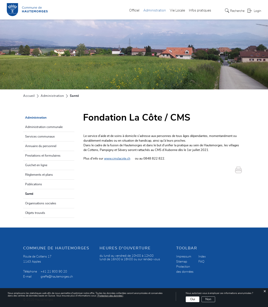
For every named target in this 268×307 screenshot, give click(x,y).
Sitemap (181, 261)
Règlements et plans (39, 174)
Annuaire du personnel (40, 146)
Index (202, 256)
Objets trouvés (35, 212)
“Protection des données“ (110, 296)
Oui (192, 299)
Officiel (134, 10)
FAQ (201, 261)
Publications (33, 184)
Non (208, 299)
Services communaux (40, 136)
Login (257, 10)
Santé (38, 193)
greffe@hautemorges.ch (57, 276)
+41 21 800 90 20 (54, 271)
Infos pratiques (200, 10)
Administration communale (44, 127)
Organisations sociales (40, 203)
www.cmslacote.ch (119, 158)
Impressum (183, 256)
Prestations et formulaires (42, 155)
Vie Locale (177, 10)
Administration (154, 10)
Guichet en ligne (36, 165)
